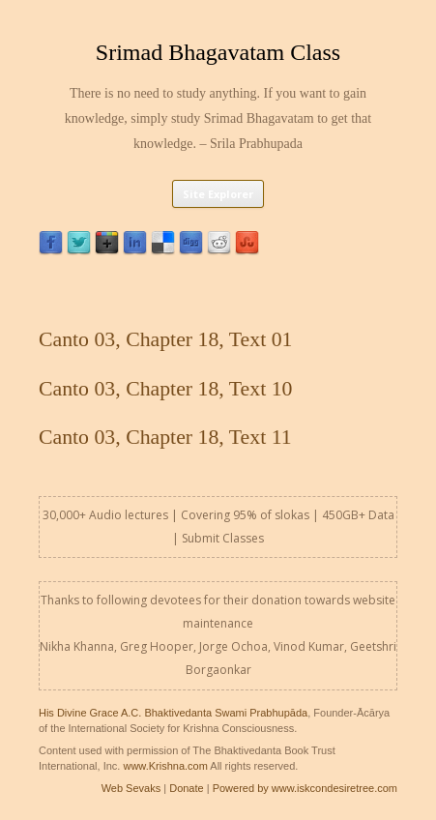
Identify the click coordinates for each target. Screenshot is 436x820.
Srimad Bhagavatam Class (218, 52)
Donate (186, 788)
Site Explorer (218, 194)
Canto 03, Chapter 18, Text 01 (165, 339)
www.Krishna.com (165, 766)
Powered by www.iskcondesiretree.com (305, 788)
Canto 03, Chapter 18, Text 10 (165, 388)
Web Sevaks (131, 788)
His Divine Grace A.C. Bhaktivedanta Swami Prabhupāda (173, 712)
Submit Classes (223, 538)
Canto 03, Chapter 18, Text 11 (165, 437)
